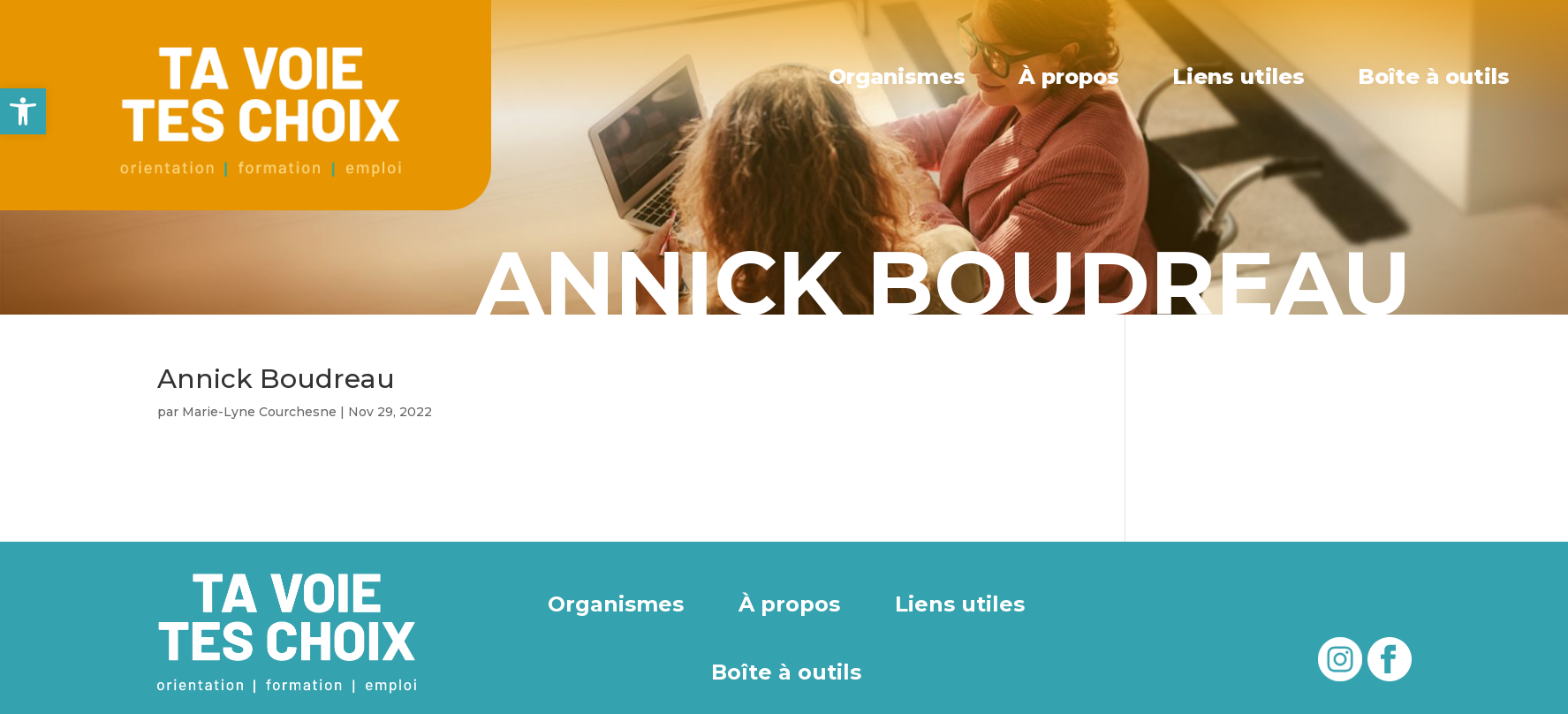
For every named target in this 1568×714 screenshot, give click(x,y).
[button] (23, 111)
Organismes (898, 77)
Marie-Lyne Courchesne (259, 412)
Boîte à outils (1434, 77)
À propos (1070, 77)
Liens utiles (1239, 77)
